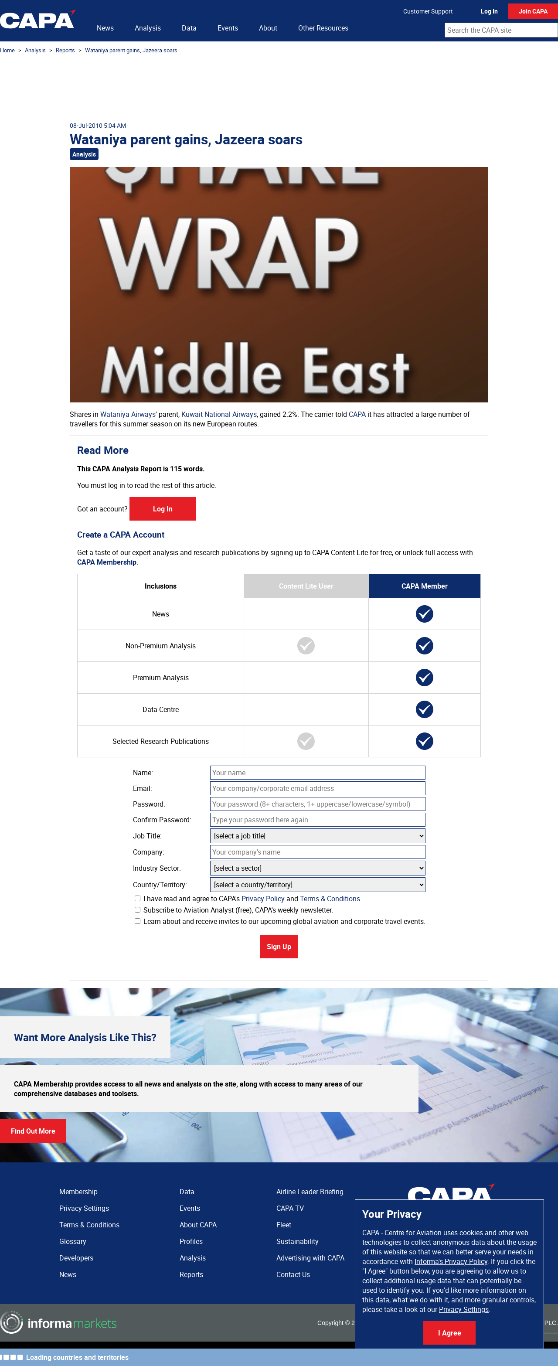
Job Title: (147, 836)
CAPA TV (290, 1208)
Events (228, 28)
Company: (148, 852)
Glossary (72, 1241)
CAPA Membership (106, 562)
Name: (143, 772)
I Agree (449, 1333)
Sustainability (297, 1241)
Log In (489, 11)
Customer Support (428, 11)
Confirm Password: (162, 819)
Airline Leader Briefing (310, 1191)
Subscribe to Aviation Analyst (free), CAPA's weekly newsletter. (234, 910)
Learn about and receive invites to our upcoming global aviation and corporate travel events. (280, 921)
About (268, 28)
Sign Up (279, 946)
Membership (78, 1191)
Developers (76, 1258)
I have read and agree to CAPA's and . (248, 898)
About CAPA (198, 1225)
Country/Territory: (160, 884)
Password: (149, 804)
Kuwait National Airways (219, 414)
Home (7, 50)
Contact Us (293, 1274)
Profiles (191, 1241)
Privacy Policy (263, 898)
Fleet (283, 1225)
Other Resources (323, 28)
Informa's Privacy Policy (451, 1261)
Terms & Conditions (330, 898)
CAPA (357, 414)
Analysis (148, 28)
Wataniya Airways (128, 414)
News (105, 28)
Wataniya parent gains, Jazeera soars (131, 50)
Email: (142, 788)
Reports (65, 50)
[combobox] (501, 30)
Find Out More (33, 1131)
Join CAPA (533, 11)
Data (189, 28)
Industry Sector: (157, 868)
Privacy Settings (464, 1309)
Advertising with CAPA (310, 1258)
